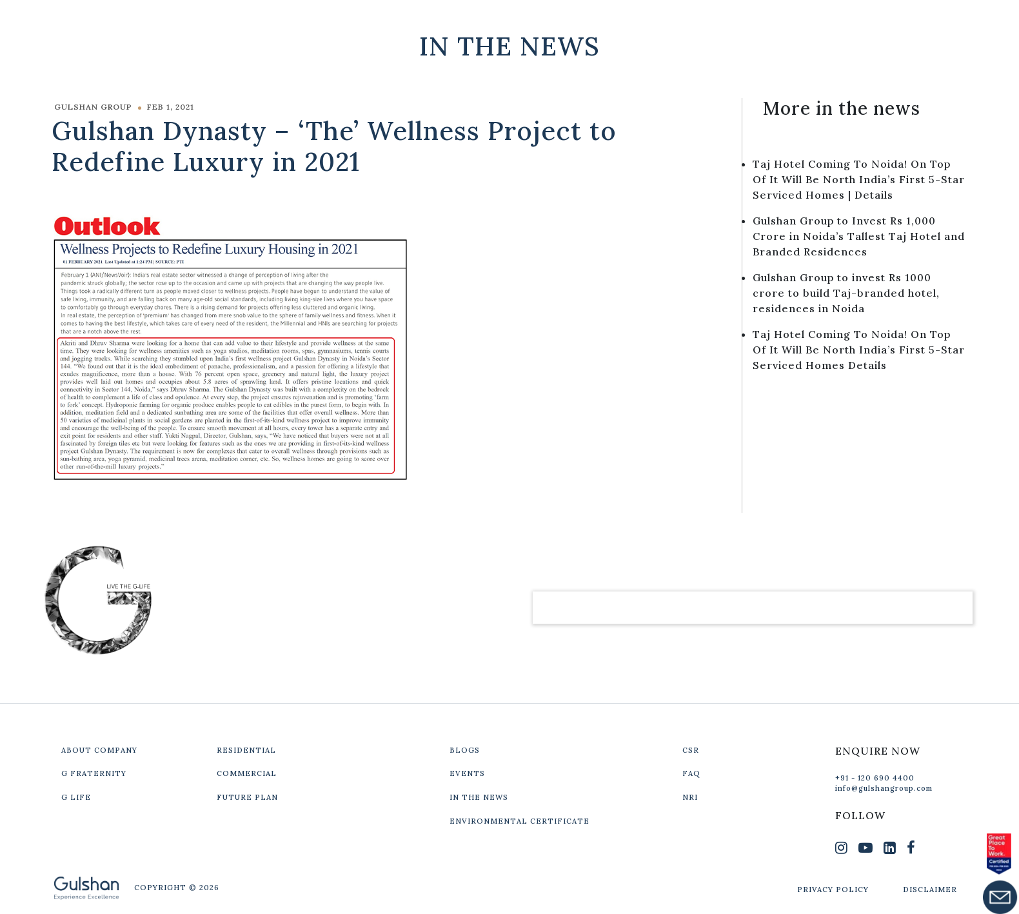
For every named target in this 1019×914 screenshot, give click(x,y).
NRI (690, 797)
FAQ (691, 773)
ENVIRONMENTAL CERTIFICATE (519, 821)
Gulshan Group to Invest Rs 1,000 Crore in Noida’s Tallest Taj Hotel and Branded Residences (859, 236)
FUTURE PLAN (247, 797)
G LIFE (76, 797)
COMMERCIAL (247, 773)
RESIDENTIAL (246, 750)
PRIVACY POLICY (833, 889)
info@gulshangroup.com (884, 788)
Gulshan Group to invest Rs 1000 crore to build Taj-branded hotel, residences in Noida (846, 293)
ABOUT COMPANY (99, 750)
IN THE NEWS (479, 797)
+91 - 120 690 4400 (875, 777)
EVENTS (467, 773)
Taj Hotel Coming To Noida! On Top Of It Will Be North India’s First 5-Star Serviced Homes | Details (859, 179)
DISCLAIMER (930, 889)
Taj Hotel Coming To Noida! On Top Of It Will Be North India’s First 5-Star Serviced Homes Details (859, 350)
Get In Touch (880, 20)
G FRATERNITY (93, 773)
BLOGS (465, 750)
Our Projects (758, 20)
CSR (690, 750)
